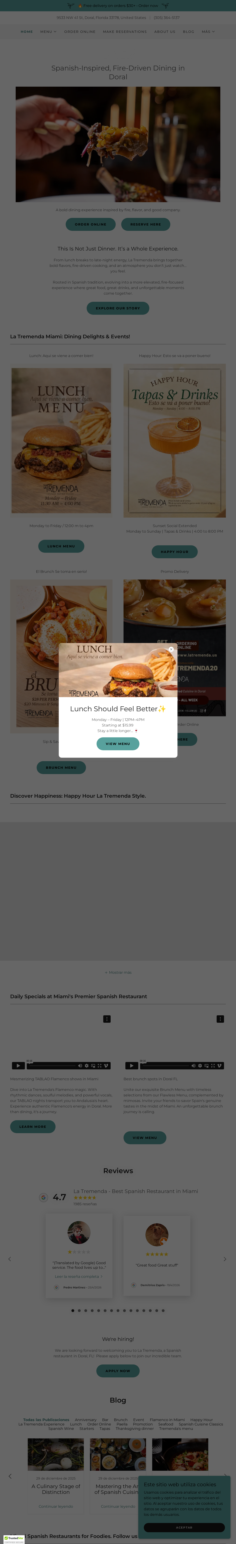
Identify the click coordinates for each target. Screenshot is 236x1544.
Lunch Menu (61, 546)
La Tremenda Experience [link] (41, 1424)
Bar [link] (105, 1420)
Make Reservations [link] (125, 32)
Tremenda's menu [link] (176, 1428)
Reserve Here (145, 224)
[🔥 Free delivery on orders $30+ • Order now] (118, 5)
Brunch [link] (121, 1420)
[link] (118, 53)
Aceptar (184, 1527)
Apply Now (118, 1371)
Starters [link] (87, 1428)
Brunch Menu (61, 768)
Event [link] (138, 1420)
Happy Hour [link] (201, 1420)
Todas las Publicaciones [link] (46, 1420)
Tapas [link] (105, 1428)
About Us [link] (165, 32)
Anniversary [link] (86, 1420)
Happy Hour (174, 552)
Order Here (174, 739)
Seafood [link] (165, 1424)
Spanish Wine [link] (61, 1428)
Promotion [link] (143, 1424)
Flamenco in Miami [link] (167, 1420)
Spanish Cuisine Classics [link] (201, 1424)
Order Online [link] (80, 32)
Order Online (90, 224)
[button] (48, 31)
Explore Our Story (118, 308)
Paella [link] (122, 1424)
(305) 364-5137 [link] (167, 17)
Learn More (32, 1127)
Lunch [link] (76, 1424)
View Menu (145, 1138)
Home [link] (27, 32)
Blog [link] (189, 32)
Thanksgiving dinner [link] (135, 1428)
